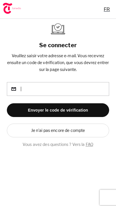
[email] (58, 89)
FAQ (89, 144)
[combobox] (107, 9)
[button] (58, 110)
